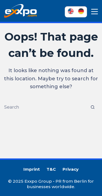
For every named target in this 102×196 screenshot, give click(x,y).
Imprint (31, 169)
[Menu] (94, 11)
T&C (51, 169)
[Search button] (92, 107)
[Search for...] (45, 107)
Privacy (71, 169)
